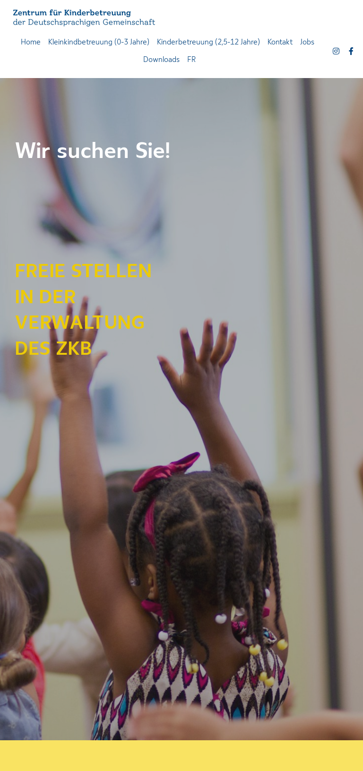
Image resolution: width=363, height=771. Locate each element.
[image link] (84, 17)
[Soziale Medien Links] (336, 51)
